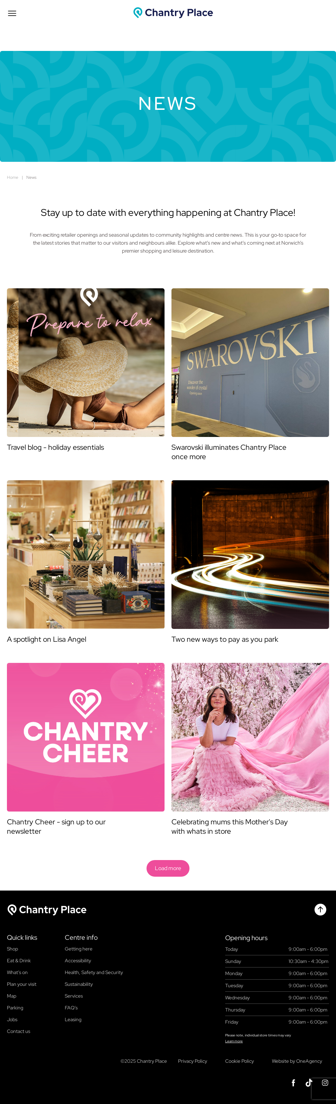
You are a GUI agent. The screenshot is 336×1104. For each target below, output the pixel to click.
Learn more (234, 1041)
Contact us (18, 1031)
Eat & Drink (19, 960)
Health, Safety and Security (94, 972)
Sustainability (79, 984)
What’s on (17, 972)
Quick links (22, 937)
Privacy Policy (192, 1061)
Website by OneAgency (297, 1061)
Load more (168, 868)
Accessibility (78, 960)
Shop (12, 949)
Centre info (81, 937)
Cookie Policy (239, 1061)
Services (74, 996)
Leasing (73, 1019)
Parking (15, 1008)
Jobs (12, 1019)
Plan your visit (21, 984)
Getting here (78, 949)
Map (11, 996)
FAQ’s (71, 1008)
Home (12, 177)
